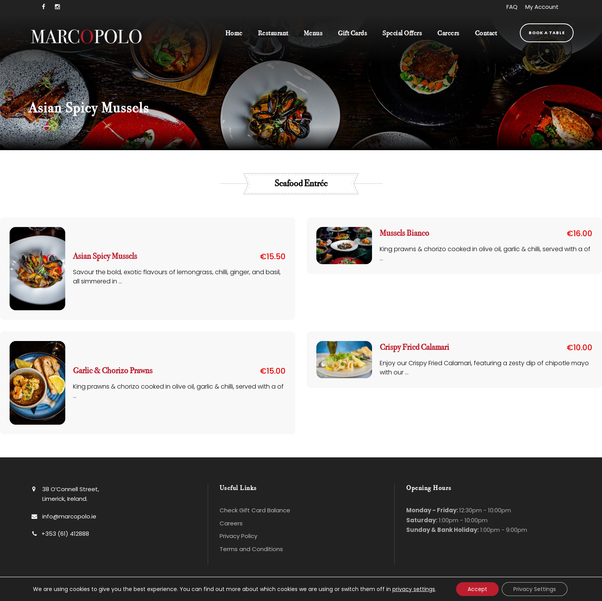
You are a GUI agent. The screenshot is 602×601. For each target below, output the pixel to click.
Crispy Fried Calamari (414, 347)
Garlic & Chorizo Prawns (112, 371)
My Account (542, 7)
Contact (486, 33)
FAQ (512, 7)
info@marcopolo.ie (69, 516)
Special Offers (402, 33)
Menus (313, 33)
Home (234, 33)
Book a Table (547, 33)
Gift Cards (352, 33)
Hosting (405, 592)
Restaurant (273, 33)
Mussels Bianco (404, 233)
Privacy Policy (238, 536)
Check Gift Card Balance (255, 510)
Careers (448, 33)
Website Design (349, 592)
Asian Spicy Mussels (105, 256)
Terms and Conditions (251, 549)
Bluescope (447, 592)
